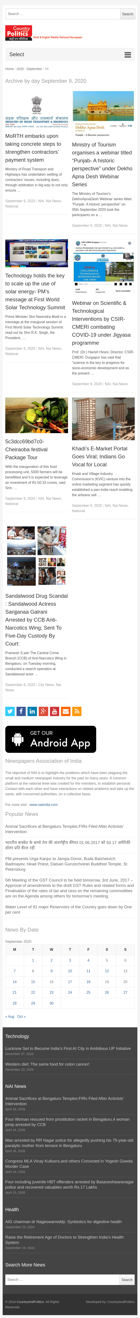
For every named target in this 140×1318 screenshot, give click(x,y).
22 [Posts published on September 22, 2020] (33, 992)
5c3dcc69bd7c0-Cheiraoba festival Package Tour (26, 449)
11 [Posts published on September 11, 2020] (88, 971)
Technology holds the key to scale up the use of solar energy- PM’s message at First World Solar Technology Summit (35, 291)
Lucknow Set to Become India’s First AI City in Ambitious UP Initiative (68, 1048)
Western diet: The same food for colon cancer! (47, 1064)
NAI (41, 201)
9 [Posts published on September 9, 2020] (52, 971)
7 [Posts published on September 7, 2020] (15, 971)
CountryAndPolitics (30, 1302)
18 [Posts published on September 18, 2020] (88, 982)
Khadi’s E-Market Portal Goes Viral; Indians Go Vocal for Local (99, 456)
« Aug (9, 1016)
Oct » (21, 1016)
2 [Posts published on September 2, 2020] (52, 960)
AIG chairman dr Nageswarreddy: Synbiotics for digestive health (63, 1221)
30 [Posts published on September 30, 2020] (51, 1003)
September (34, 69)
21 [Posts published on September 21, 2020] (15, 992)
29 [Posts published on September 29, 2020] (33, 1003)
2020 (20, 69)
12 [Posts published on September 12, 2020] (107, 971)
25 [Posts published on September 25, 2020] (88, 992)
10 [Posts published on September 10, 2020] (70, 971)
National (11, 206)
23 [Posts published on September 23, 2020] (51, 992)
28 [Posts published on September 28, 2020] (15, 1003)
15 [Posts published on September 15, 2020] (33, 982)
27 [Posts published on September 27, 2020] (125, 992)
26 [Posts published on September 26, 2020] (107, 992)
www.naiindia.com (43, 805)
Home (9, 69)
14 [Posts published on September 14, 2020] (15, 982)
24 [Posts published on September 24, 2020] (70, 992)
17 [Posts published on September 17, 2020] (70, 982)
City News (46, 685)
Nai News (53, 201)
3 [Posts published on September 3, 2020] (70, 960)
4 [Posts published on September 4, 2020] (88, 960)
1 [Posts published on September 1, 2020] (33, 960)
